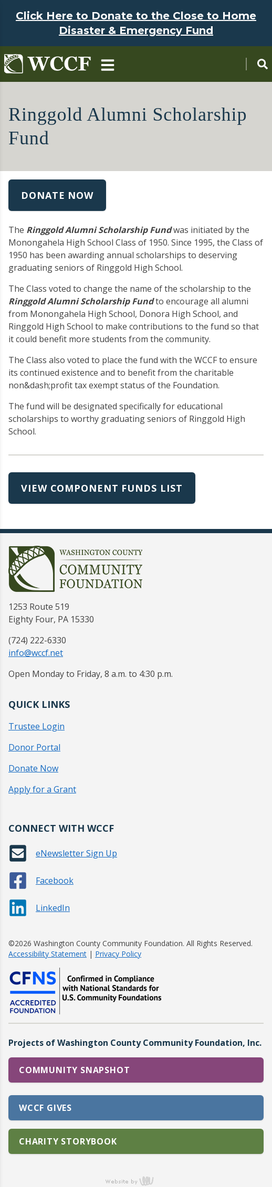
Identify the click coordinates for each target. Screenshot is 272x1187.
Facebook (55, 880)
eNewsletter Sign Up (76, 853)
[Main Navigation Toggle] (107, 64)
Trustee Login (36, 726)
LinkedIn (53, 908)
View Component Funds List (102, 488)
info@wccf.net (35, 653)
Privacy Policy (118, 954)
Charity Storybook (68, 1141)
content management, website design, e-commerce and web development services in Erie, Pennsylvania (136, 1180)
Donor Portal (34, 747)
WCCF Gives (45, 1108)
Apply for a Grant (42, 789)
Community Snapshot (74, 1070)
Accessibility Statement (47, 954)
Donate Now (57, 195)
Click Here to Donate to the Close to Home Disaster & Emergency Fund (136, 23)
